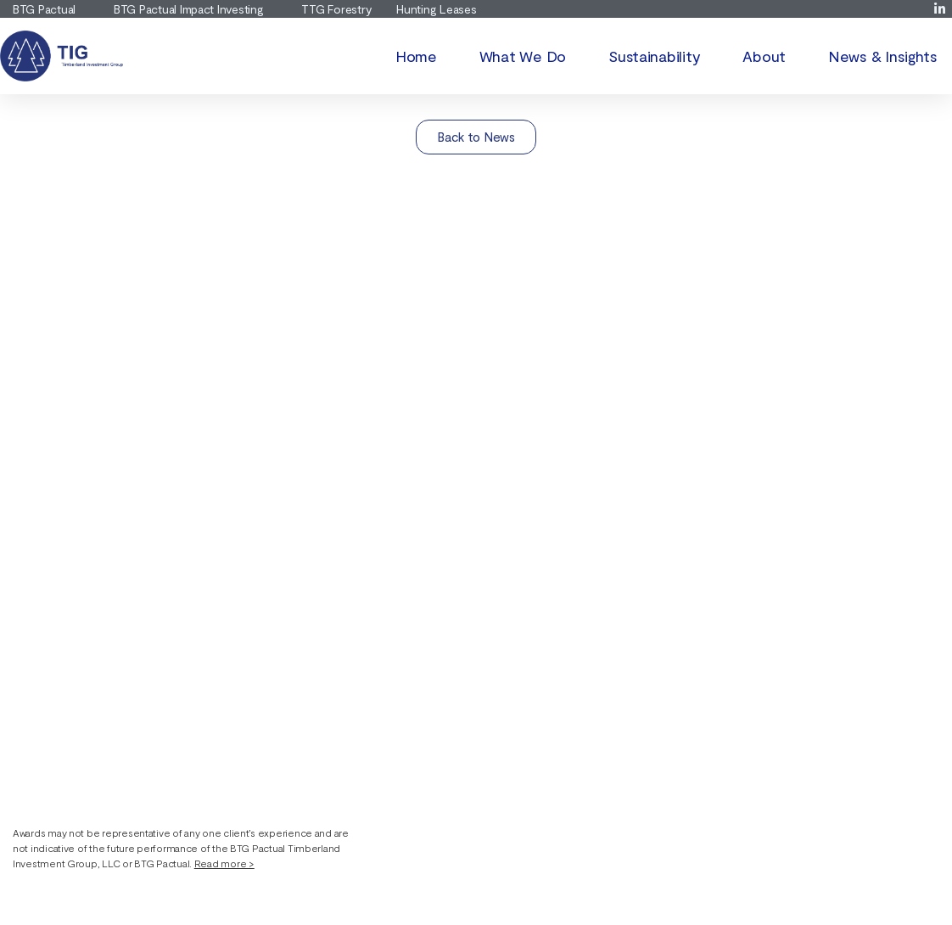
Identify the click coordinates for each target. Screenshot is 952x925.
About (764, 56)
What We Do (522, 56)
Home (416, 56)
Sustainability (654, 56)
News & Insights (883, 56)
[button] (186, 847)
